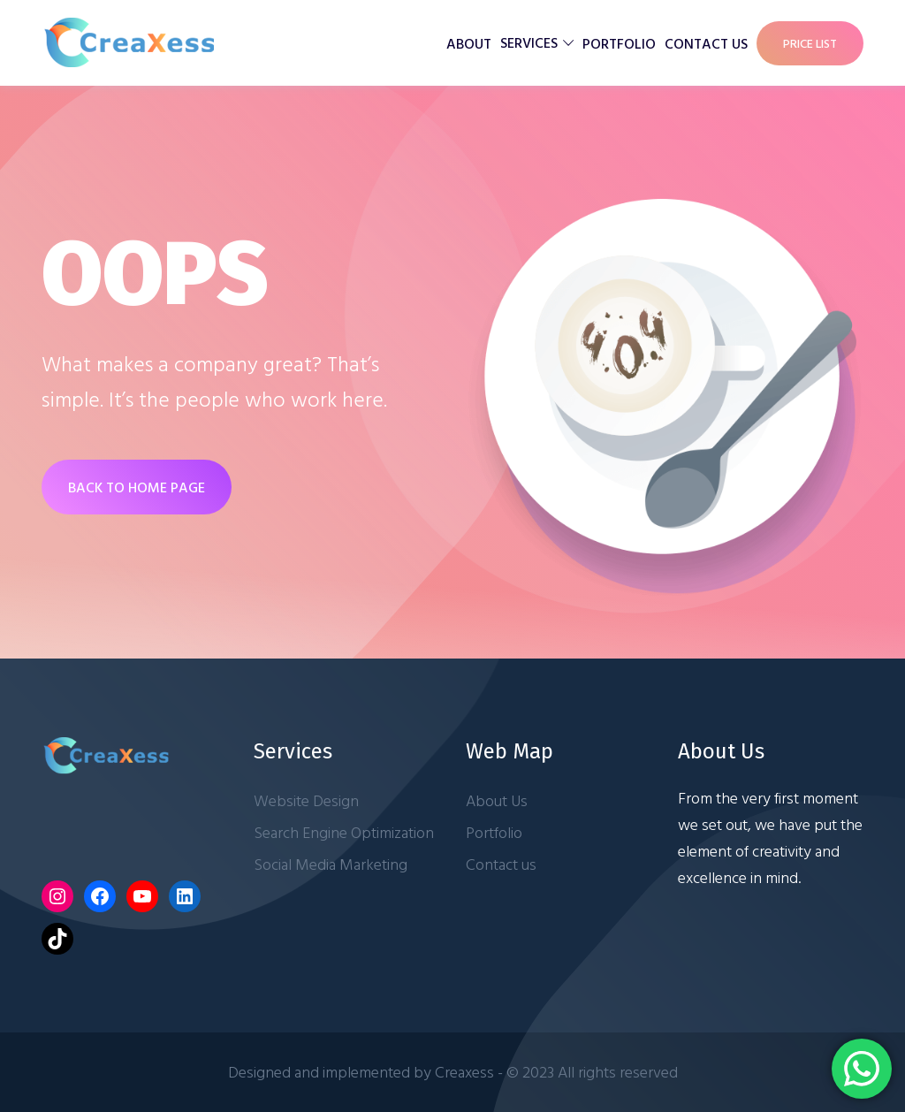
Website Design (306, 800)
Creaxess (464, 1072)
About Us (497, 800)
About (468, 43)
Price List (810, 43)
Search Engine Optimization (344, 832)
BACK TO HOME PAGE (136, 487)
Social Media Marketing (330, 864)
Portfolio (619, 43)
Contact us (706, 43)
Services (529, 42)
